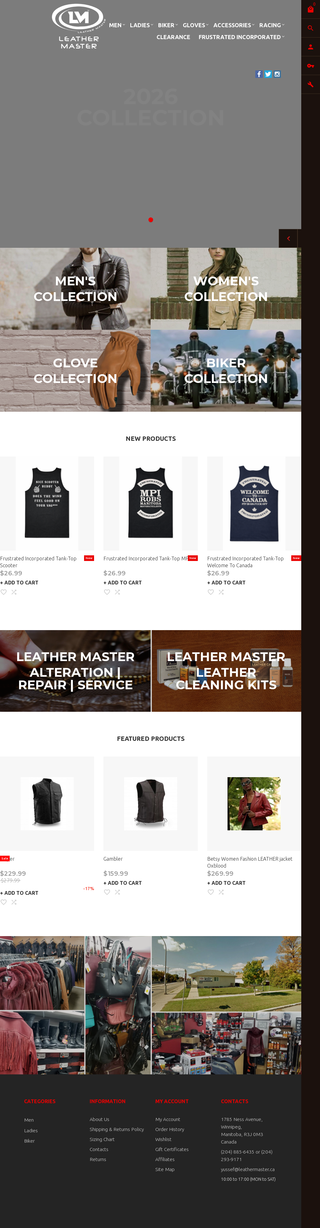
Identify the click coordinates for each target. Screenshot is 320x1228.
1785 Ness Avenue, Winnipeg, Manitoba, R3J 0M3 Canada (247, 1127)
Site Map (163, 1167)
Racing (270, 25)
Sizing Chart (101, 1138)
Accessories (232, 25)
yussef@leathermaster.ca (245, 1161)
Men (115, 25)
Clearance (173, 37)
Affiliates (164, 1157)
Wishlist (163, 1138)
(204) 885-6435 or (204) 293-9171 (249, 1147)
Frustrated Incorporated (240, 37)
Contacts (99, 1148)
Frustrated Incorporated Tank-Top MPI (146, 558)
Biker (166, 25)
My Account (167, 1119)
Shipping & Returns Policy (114, 1128)
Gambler (113, 859)
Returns (97, 1157)
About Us (99, 1119)
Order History (168, 1128)
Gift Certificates (170, 1148)
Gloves (194, 25)
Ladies (140, 25)
